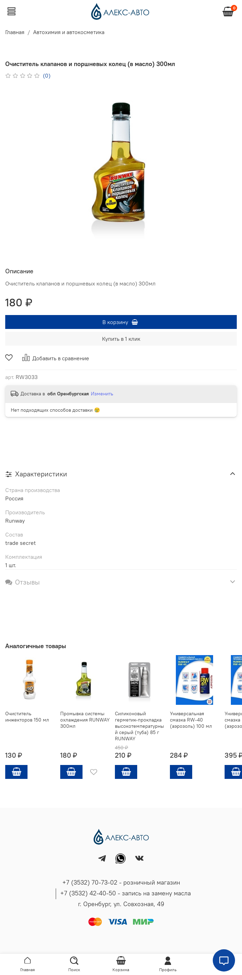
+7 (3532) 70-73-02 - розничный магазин (121, 882)
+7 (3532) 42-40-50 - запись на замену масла (125, 893)
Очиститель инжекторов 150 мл (27, 716)
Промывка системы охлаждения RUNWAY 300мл (85, 719)
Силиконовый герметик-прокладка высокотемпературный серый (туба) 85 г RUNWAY (139, 726)
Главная (14, 32)
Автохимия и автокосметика (68, 32)
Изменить (102, 393)
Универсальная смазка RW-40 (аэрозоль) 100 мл (191, 719)
